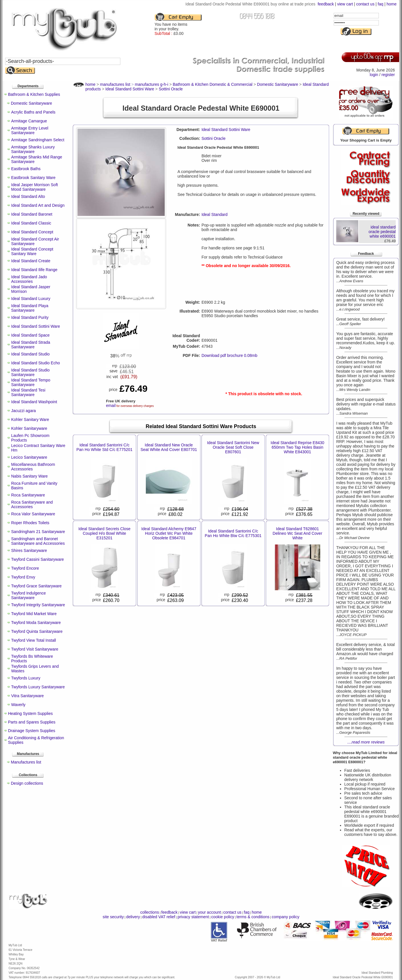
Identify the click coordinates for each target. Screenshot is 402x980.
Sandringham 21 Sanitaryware (38, 531)
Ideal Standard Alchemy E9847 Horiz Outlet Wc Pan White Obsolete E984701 (168, 533)
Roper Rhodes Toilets (30, 522)
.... (366, 742)
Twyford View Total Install (33, 640)
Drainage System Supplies (31, 730)
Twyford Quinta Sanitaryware (37, 631)
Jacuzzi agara (23, 410)
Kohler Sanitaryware (29, 428)
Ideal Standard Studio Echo (35, 363)
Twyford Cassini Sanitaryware (37, 559)
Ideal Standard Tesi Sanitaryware (28, 392)
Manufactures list (26, 762)
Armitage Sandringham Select (37, 140)
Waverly (18, 704)
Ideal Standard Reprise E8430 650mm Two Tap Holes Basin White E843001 (298, 447)
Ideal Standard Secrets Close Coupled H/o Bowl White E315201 (104, 533)
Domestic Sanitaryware (31, 103)
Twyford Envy (23, 577)
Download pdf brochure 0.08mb (229, 355)
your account (209, 912)
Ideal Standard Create (30, 261)
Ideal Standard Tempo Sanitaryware (30, 382)
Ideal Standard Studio (30, 354)
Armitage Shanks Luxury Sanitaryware (33, 149)
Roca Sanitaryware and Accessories (32, 504)
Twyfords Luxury (25, 678)
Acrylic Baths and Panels (33, 112)
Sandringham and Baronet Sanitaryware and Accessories (38, 541)
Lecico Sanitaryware (29, 457)
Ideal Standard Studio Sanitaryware (30, 372)
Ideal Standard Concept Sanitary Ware (32, 251)
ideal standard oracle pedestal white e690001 (382, 231)
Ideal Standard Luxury (30, 298)
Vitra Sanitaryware (27, 695)
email (111, 405)
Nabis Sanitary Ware (29, 476)
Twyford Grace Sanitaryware (36, 586)
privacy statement (193, 917)
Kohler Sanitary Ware (30, 419)
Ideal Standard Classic (31, 223)
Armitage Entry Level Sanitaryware (29, 130)
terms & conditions (252, 917)
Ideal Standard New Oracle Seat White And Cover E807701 (168, 447)
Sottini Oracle (214, 138)
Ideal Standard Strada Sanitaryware (30, 344)
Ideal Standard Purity (30, 317)
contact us (365, 4)
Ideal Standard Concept (32, 232)
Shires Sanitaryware (29, 550)
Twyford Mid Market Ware (34, 613)
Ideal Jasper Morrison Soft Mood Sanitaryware (34, 187)
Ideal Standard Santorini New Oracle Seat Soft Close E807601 (233, 447)
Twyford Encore (25, 568)
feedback (326, 4)
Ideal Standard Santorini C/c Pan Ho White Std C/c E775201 (104, 447)
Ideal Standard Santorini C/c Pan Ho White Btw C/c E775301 (233, 533)
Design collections (27, 783)
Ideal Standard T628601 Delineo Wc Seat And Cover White (298, 533)
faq (380, 4)
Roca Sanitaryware (28, 495)
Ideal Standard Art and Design (38, 205)
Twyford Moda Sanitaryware (36, 622)
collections (149, 912)
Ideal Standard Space (30, 335)
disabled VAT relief (158, 917)
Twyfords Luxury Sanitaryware (38, 687)
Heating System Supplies (30, 713)
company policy (285, 917)
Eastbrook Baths (26, 168)
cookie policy (222, 917)
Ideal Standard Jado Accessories (29, 279)
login (374, 74)
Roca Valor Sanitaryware (33, 514)
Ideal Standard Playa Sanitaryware (29, 308)
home (392, 4)
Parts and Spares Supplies (31, 722)
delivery (133, 917)
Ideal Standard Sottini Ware (35, 326)
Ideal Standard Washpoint (34, 401)
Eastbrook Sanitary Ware (33, 177)
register (388, 74)
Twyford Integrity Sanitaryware (38, 605)
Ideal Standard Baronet (31, 214)
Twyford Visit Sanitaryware (34, 649)
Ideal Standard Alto (28, 196)
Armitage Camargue (29, 121)
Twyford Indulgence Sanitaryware (28, 595)
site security (113, 917)
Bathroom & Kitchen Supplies (34, 94)
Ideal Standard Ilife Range (34, 269)
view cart (345, 4)
